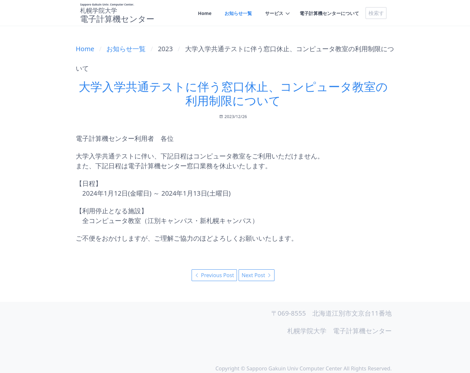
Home (205, 13)
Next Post (257, 275)
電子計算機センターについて (329, 13)
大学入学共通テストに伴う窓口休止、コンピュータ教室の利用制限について (233, 94)
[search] (376, 13)
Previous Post (214, 275)
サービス (274, 13)
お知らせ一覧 (238, 13)
